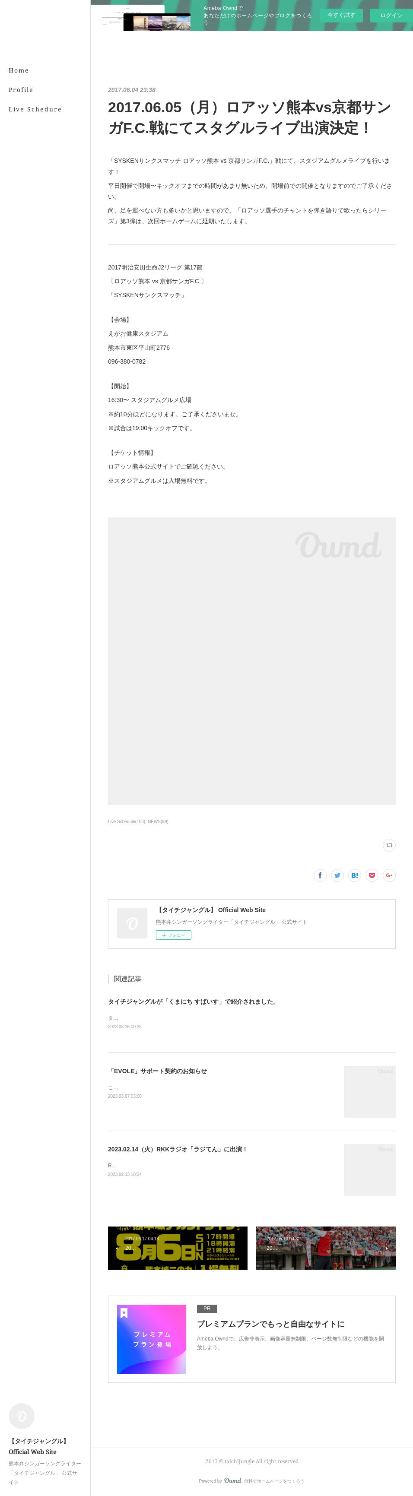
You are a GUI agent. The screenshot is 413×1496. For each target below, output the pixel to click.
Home (19, 70)
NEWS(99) (158, 821)
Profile (21, 90)
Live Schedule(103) (126, 821)
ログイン (391, 15)
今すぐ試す (341, 15)
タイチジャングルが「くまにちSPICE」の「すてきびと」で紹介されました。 (198, 1018)
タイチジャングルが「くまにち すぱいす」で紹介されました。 (193, 1001)
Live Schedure (35, 109)
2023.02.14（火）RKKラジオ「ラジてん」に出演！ (178, 1149)
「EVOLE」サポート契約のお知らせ (157, 1071)
